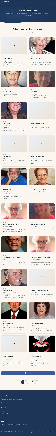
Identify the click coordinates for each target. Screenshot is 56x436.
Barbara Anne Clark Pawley (11, 257)
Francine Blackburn (37, 323)
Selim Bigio (34, 92)
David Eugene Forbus (37, 156)
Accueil (24, 7)
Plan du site (52, 432)
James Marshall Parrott (38, 123)
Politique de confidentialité (42, 432)
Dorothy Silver (7, 156)
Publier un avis (4, 413)
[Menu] (53, 1)
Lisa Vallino (6, 123)
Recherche (3, 416)
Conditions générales (30, 432)
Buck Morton (7, 189)
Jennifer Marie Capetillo (38, 224)
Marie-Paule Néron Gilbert (11, 224)
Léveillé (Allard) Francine (38, 189)
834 (33, 382)
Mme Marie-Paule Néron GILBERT (41, 257)
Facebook (28, 373)
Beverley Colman (36, 356)
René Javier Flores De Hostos (39, 290)
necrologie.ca (5, 1)
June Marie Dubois (36, 58)
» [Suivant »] (36, 382)
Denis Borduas (7, 58)
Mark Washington (8, 323)
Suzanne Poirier (8, 356)
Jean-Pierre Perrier (9, 92)
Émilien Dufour (7, 290)
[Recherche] (50, 2)
